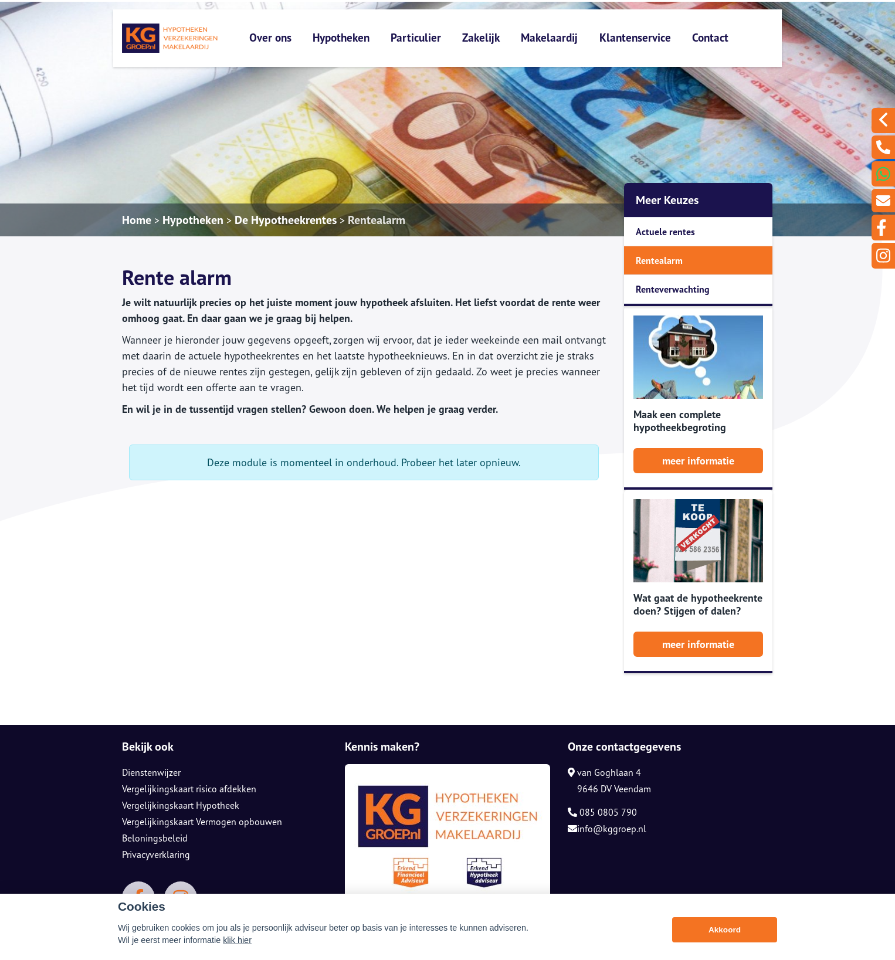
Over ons (270, 37)
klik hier (237, 943)
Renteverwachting (673, 289)
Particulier (416, 37)
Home (136, 220)
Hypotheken (341, 37)
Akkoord (724, 933)
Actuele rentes (665, 232)
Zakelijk (481, 37)
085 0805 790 (602, 812)
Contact (710, 37)
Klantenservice (635, 37)
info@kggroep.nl (607, 828)
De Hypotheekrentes (286, 220)
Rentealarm (376, 220)
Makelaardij (549, 37)
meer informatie (698, 460)
